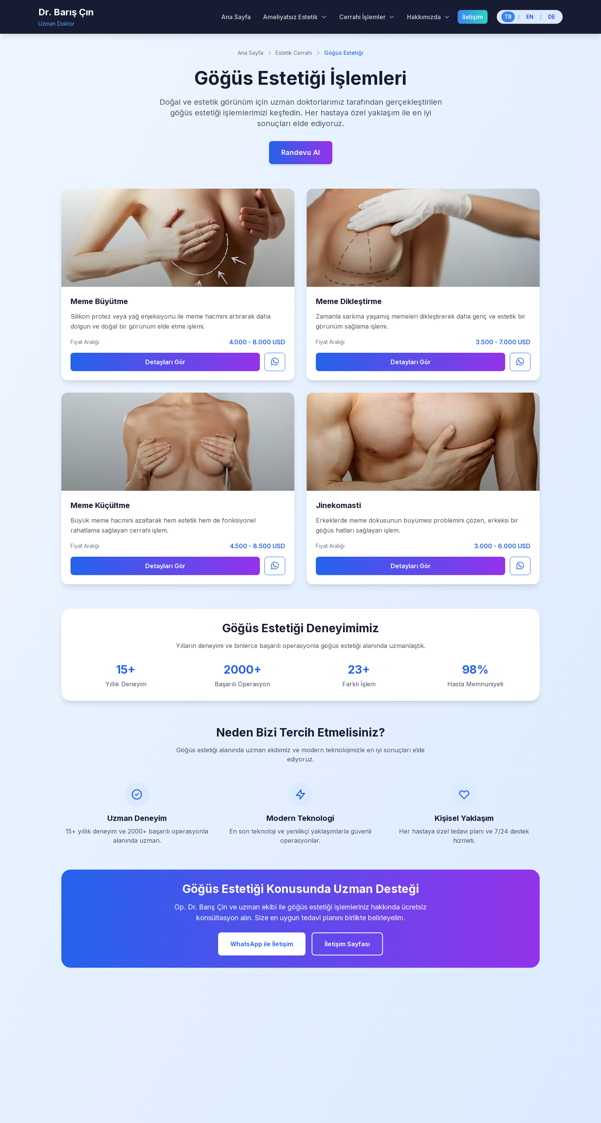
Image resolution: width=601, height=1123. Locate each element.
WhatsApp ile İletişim (261, 944)
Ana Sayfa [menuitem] (236, 17)
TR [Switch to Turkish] (508, 16)
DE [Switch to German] (551, 16)
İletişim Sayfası (347, 944)
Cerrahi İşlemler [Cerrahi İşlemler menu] (367, 17)
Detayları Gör (165, 362)
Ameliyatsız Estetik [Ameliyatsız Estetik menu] (295, 17)
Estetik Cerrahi (294, 52)
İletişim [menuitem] (472, 17)
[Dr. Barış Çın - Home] (66, 17)
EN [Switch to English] (530, 16)
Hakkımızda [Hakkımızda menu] (428, 17)
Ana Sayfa (250, 52)
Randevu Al (300, 152)
